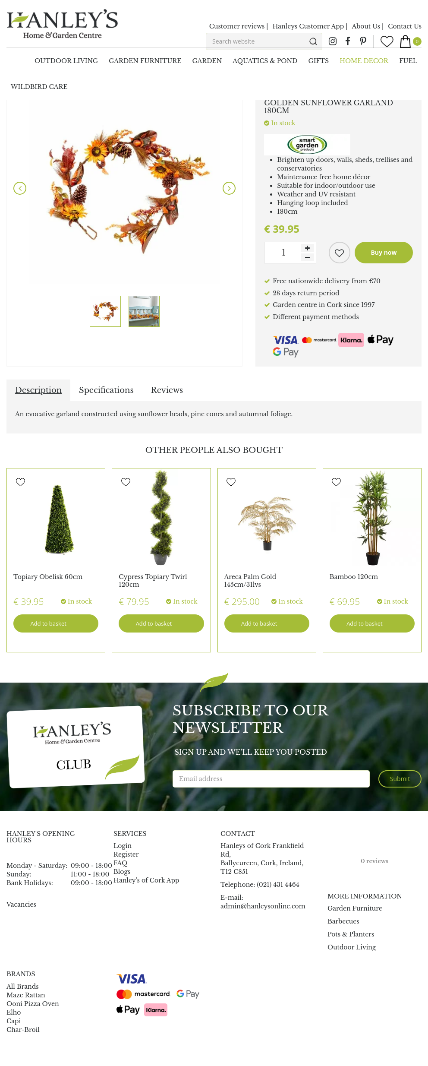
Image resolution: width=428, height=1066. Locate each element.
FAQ (120, 863)
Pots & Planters (350, 934)
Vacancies (21, 904)
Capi (13, 1021)
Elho (13, 1012)
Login (122, 846)
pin (362, 41)
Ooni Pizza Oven (32, 1004)
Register (125, 854)
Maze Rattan (25, 995)
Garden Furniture (354, 908)
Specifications (106, 390)
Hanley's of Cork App (146, 880)
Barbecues (343, 921)
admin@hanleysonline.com (262, 906)
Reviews (167, 390)
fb (347, 41)
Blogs (121, 872)
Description (38, 390)
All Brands (22, 986)
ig (332, 41)
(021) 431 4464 (278, 885)
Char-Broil (23, 1030)
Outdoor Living (351, 947)
